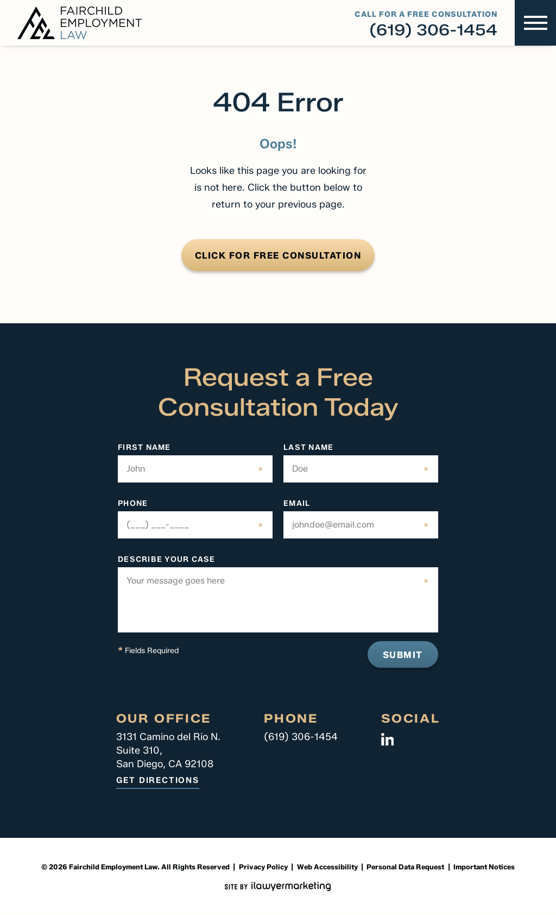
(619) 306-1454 (433, 29)
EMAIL (296, 505)
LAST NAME (308, 449)
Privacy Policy (263, 868)
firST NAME (144, 449)
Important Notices (484, 868)
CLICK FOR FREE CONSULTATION (278, 256)
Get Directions (157, 782)
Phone (133, 505)
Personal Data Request (405, 868)
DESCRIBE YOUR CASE (167, 561)
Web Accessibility (327, 868)
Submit (401, 656)
